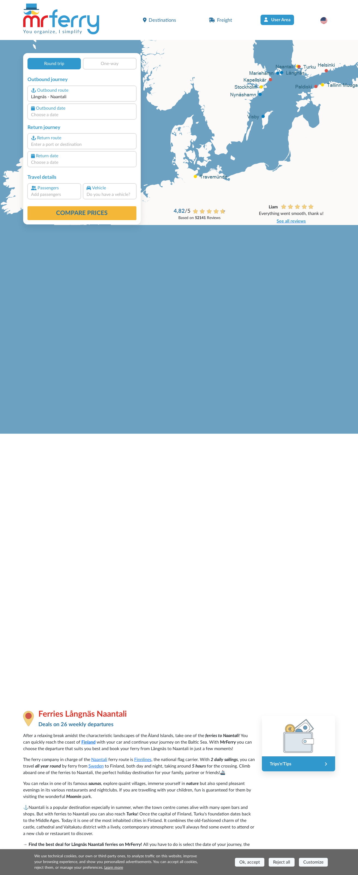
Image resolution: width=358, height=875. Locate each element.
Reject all (281, 862)
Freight (220, 20)
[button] (326, 20)
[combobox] (81, 97)
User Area (277, 19)
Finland (88, 742)
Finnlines (142, 759)
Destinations (159, 20)
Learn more (113, 868)
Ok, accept (249, 862)
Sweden (96, 766)
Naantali (99, 759)
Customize (313, 862)
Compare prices (82, 213)
